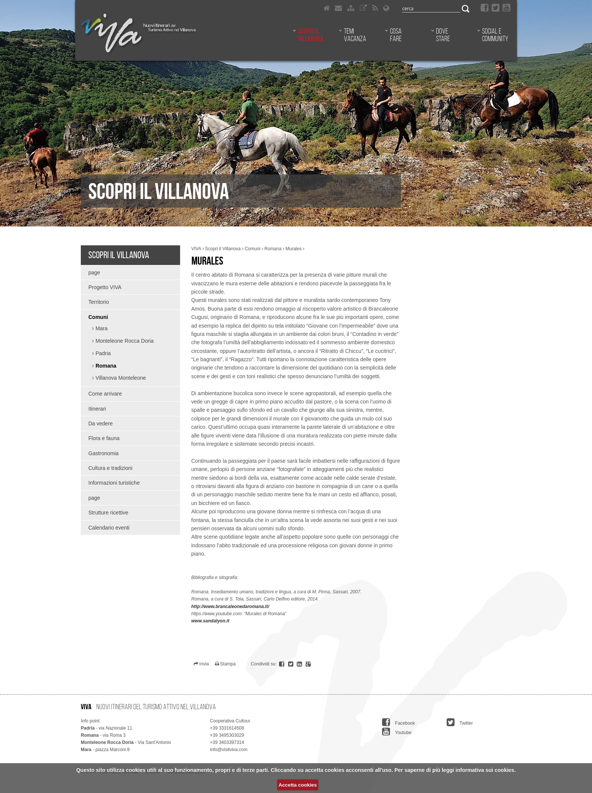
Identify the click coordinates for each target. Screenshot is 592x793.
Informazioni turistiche (114, 483)
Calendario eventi (109, 528)
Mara (101, 328)
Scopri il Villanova (310, 35)
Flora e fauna (104, 438)
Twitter (460, 722)
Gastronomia (103, 453)
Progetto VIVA (105, 287)
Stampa (225, 664)
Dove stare (443, 35)
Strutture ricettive (108, 513)
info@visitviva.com (229, 749)
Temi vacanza (355, 35)
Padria (102, 353)
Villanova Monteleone (120, 378)
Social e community (495, 35)
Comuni (98, 317)
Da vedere (100, 423)
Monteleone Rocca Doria (124, 341)
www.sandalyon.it (210, 621)
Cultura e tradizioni (110, 468)
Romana (105, 366)
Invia (201, 664)
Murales (293, 248)
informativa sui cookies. (486, 770)
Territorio (98, 302)
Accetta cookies (298, 785)
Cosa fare (396, 35)
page (94, 272)
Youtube (397, 731)
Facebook (398, 722)
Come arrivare (105, 394)
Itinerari (97, 409)
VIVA (196, 248)
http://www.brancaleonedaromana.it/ (230, 606)
